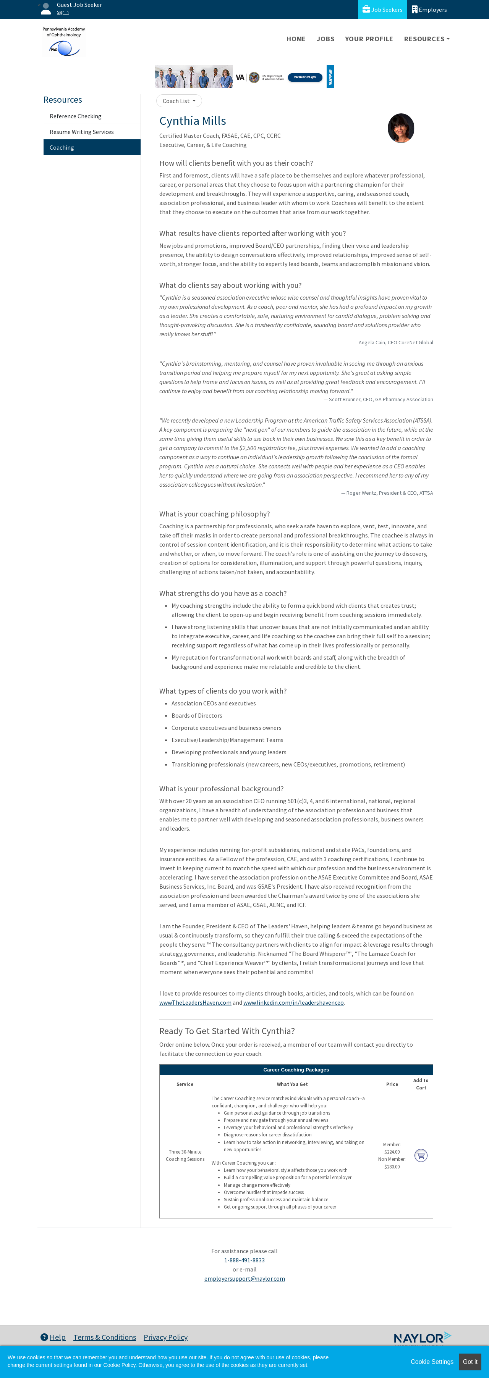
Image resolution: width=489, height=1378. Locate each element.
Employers (429, 9)
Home (296, 38)
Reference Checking (76, 116)
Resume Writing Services (82, 132)
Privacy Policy (166, 1337)
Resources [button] (424, 38)
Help (53, 1337)
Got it (470, 1362)
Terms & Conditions (104, 1337)
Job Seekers (383, 9)
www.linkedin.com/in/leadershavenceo (293, 1002)
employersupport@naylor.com (244, 1278)
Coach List (177, 101)
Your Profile (369, 38)
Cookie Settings (432, 1362)
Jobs (325, 38)
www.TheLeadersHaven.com (195, 1002)
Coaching (62, 147)
